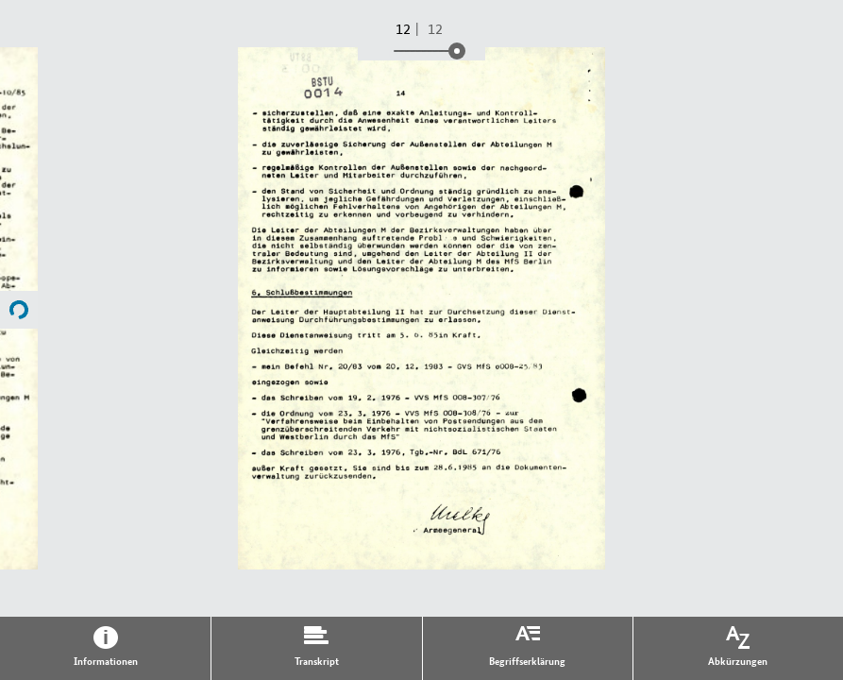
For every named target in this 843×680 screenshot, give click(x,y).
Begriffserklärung (527, 660)
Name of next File (19, 310)
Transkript (317, 660)
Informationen (106, 660)
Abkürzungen (737, 660)
